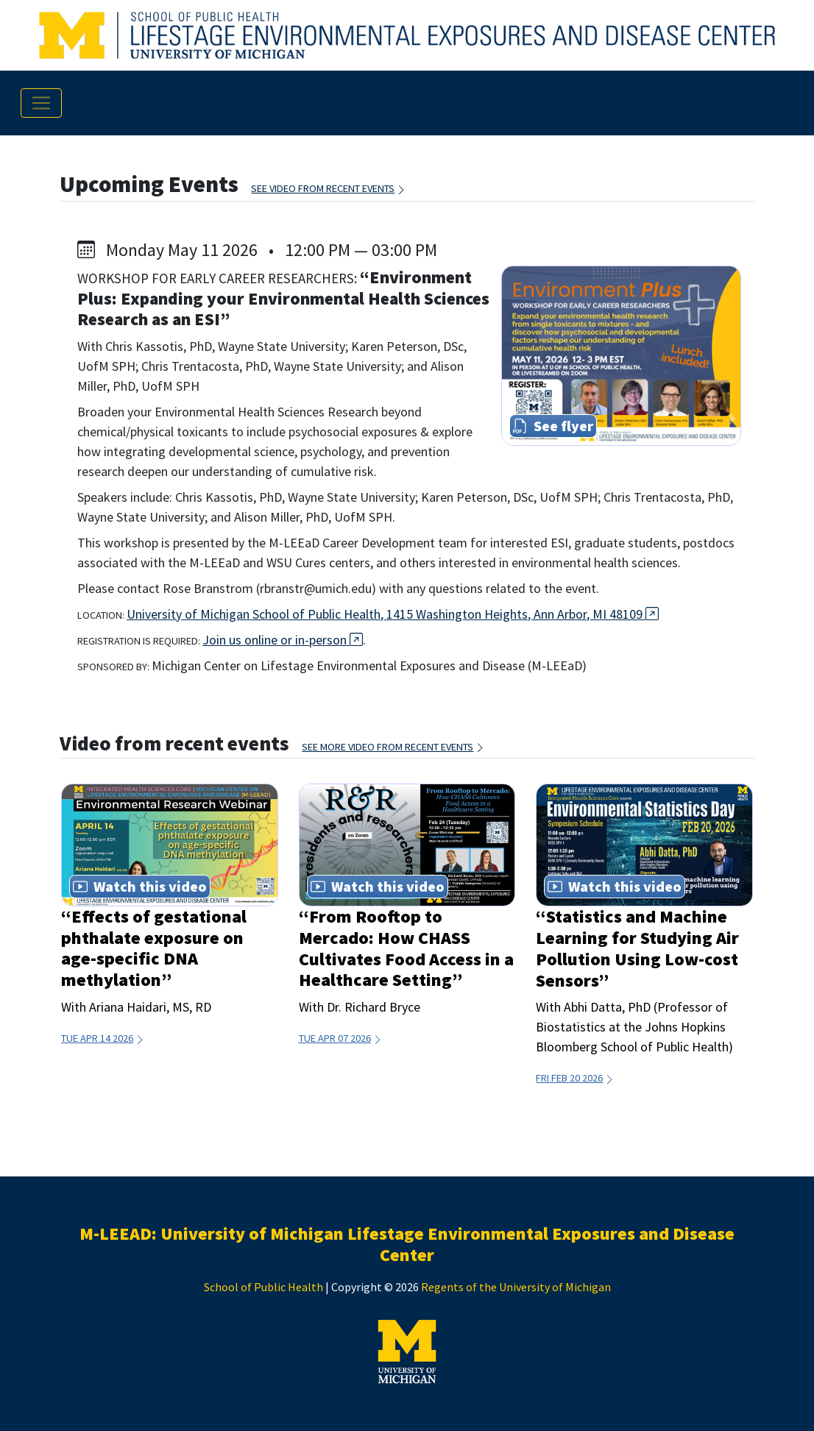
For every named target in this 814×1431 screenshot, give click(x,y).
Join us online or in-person (282, 639)
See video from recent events (328, 188)
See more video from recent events (393, 746)
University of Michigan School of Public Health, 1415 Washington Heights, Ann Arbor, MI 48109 (393, 614)
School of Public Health (263, 1286)
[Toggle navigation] (41, 103)
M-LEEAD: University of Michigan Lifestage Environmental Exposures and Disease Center (407, 1244)
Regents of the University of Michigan (516, 1286)
